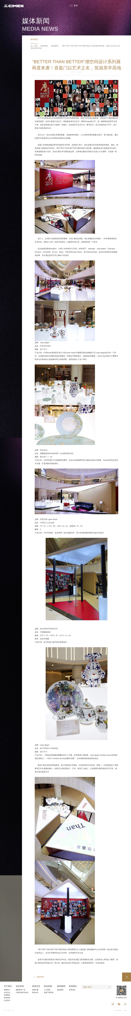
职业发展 (48, 987)
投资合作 (36, 987)
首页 (36, 47)
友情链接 (13, 1011)
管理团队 (7, 996)
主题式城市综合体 (22, 993)
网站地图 (8, 1011)
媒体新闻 (34, 40)
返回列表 (40, 978)
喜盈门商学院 (48, 993)
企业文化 (7, 993)
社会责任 (7, 1001)
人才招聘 (47, 991)
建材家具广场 (20, 991)
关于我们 (8, 987)
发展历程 (7, 999)
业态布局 (20, 987)
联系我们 (73, 987)
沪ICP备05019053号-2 (125, 1011)
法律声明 (4, 1011)
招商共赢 (35, 991)
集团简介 (7, 991)
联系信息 (72, 991)
